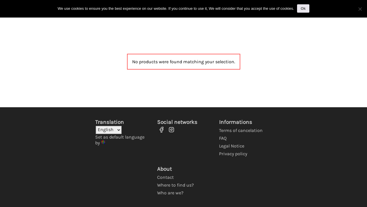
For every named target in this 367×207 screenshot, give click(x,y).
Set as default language (120, 137)
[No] (360, 9)
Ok (303, 8)
